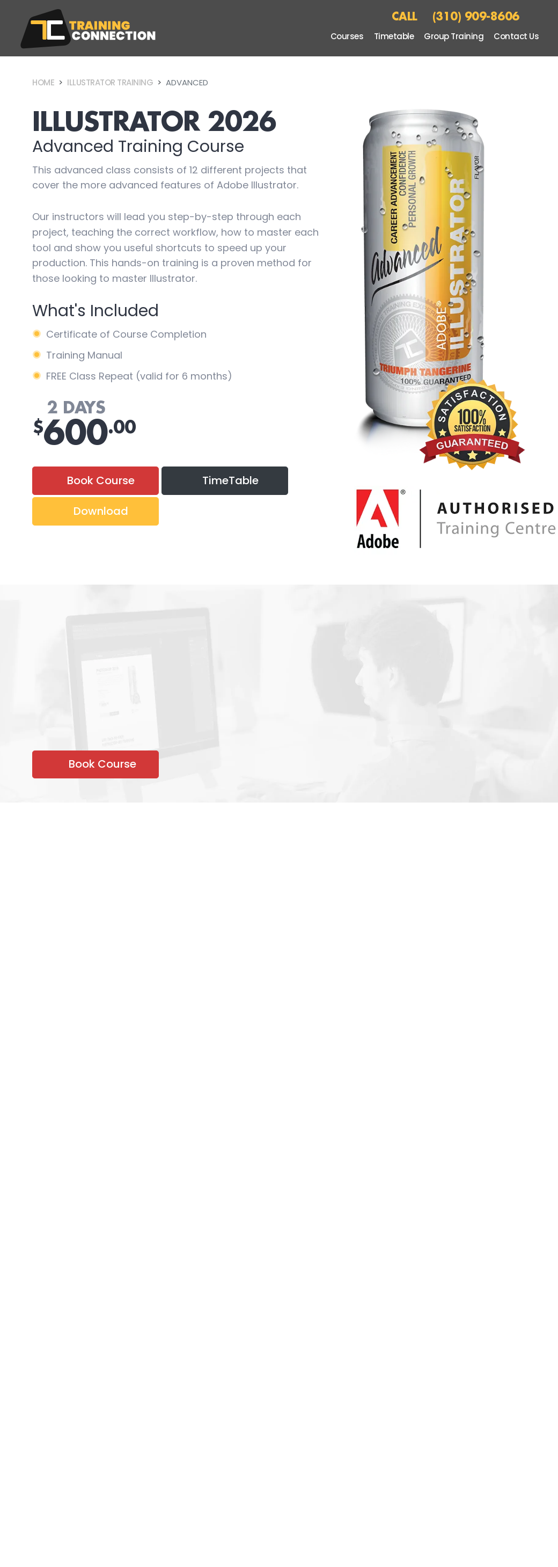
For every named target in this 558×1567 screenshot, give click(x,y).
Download (101, 511)
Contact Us (516, 36)
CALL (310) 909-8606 (455, 16)
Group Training (453, 36)
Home (43, 82)
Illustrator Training (110, 82)
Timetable (394, 36)
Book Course (101, 480)
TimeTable (230, 480)
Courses (347, 36)
